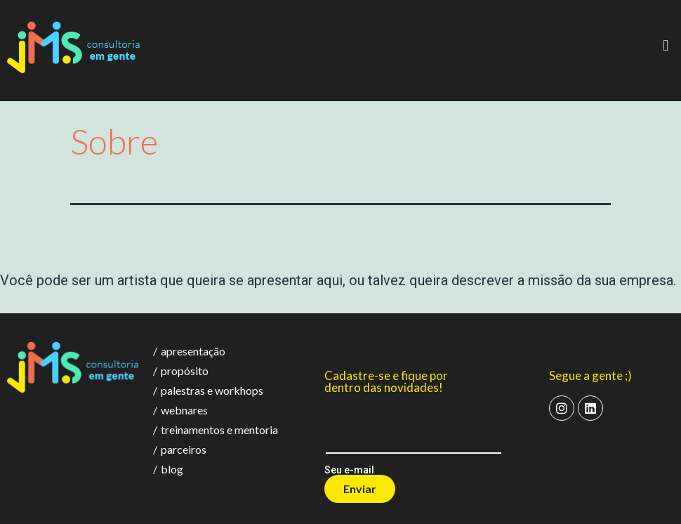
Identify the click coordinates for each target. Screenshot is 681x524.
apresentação (189, 351)
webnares (180, 410)
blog (168, 469)
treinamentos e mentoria (215, 429)
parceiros (179, 449)
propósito (181, 370)
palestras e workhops (208, 390)
